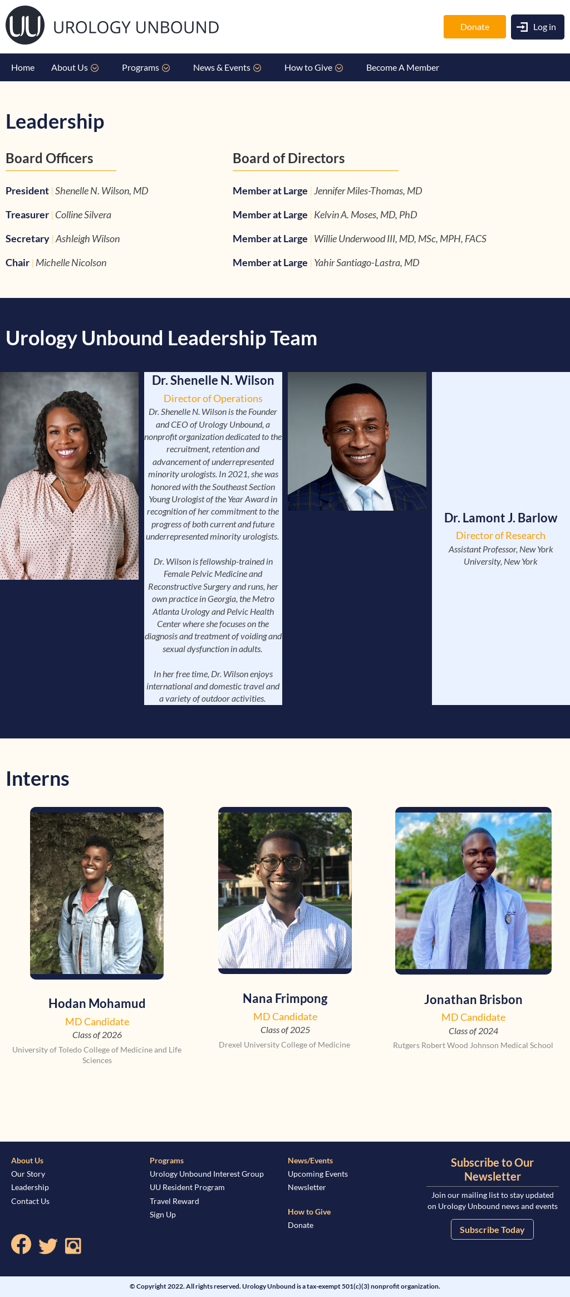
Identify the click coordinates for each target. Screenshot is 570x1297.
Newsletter (307, 1187)
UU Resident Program (187, 1187)
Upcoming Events (318, 1173)
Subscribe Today (492, 1229)
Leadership (30, 1187)
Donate (474, 26)
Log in (544, 26)
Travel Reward (174, 1201)
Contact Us (30, 1201)
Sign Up (163, 1214)
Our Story (28, 1173)
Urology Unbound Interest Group (207, 1173)
